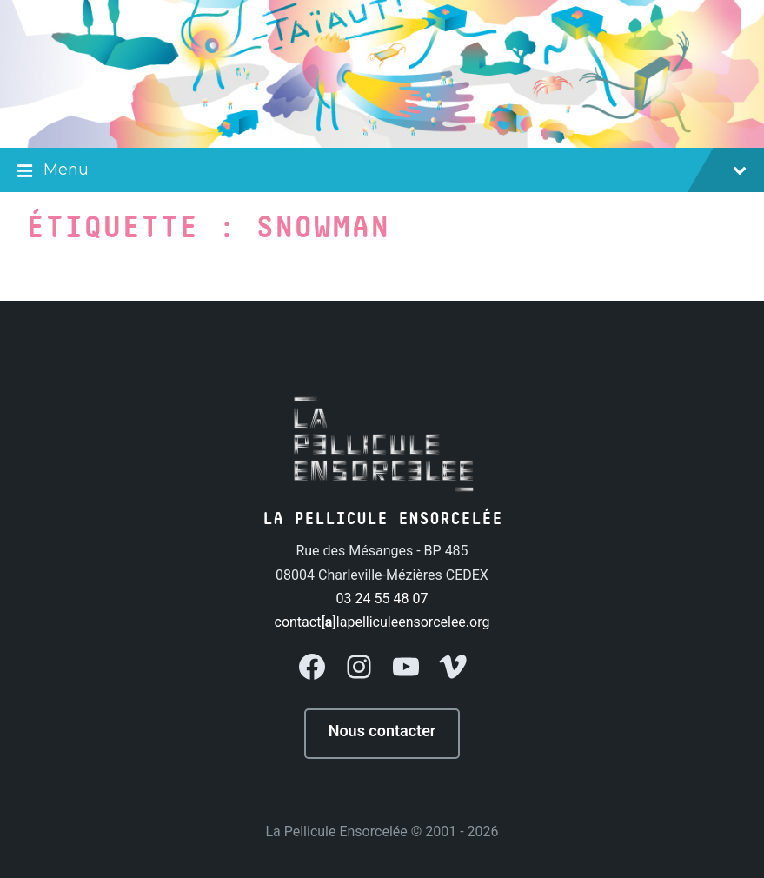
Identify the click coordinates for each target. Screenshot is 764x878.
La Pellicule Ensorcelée (336, 831)
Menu (382, 171)
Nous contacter (382, 731)
